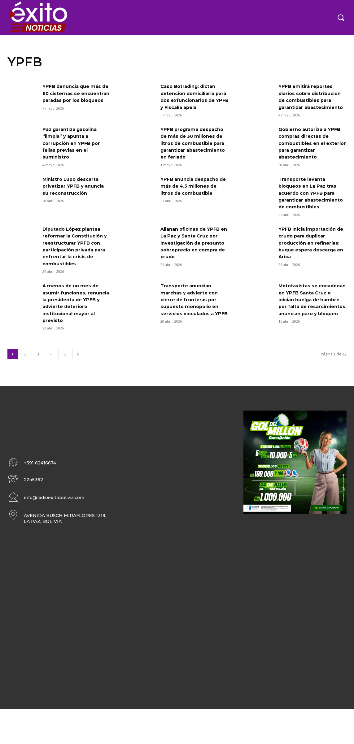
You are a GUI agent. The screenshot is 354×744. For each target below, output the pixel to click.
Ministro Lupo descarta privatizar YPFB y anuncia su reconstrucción (76, 214)
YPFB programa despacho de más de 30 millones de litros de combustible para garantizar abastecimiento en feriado (192, 164)
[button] (341, 17)
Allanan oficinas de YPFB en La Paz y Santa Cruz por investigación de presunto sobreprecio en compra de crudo (193, 277)
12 (64, 388)
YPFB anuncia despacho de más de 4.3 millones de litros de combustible (193, 214)
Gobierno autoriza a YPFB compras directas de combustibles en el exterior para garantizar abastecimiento (312, 157)
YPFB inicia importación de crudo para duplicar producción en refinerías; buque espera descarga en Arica (312, 277)
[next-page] (77, 389)
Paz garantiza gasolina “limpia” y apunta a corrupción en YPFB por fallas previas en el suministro (74, 157)
